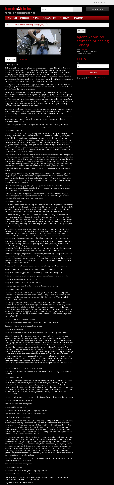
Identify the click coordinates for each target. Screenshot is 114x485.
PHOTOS (36, 18)
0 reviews (91, 78)
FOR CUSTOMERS (49, 18)
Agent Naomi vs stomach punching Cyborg (28, 25)
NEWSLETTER (78, 18)
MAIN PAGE (12, 18)
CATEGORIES (25, 18)
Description (10, 59)
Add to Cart (93, 73)
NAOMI (84, 49)
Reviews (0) (22, 59)
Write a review (101, 78)
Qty (78, 63)
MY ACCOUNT (64, 18)
